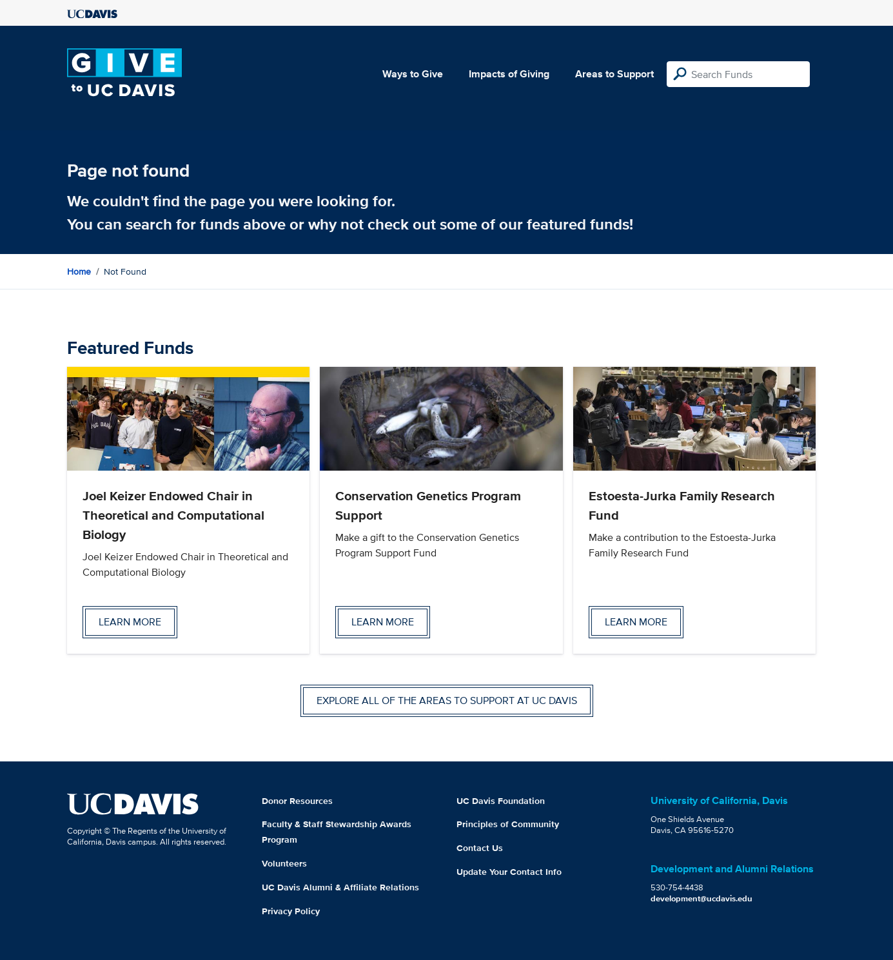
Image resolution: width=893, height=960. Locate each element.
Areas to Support (614, 73)
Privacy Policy (291, 911)
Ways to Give (412, 73)
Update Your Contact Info (509, 871)
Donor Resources (297, 800)
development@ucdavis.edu (701, 898)
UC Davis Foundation (500, 800)
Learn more (130, 621)
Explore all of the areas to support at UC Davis (447, 700)
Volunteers (284, 863)
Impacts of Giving (509, 73)
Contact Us (479, 847)
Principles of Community (507, 824)
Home (79, 271)
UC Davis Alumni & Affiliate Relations (340, 887)
